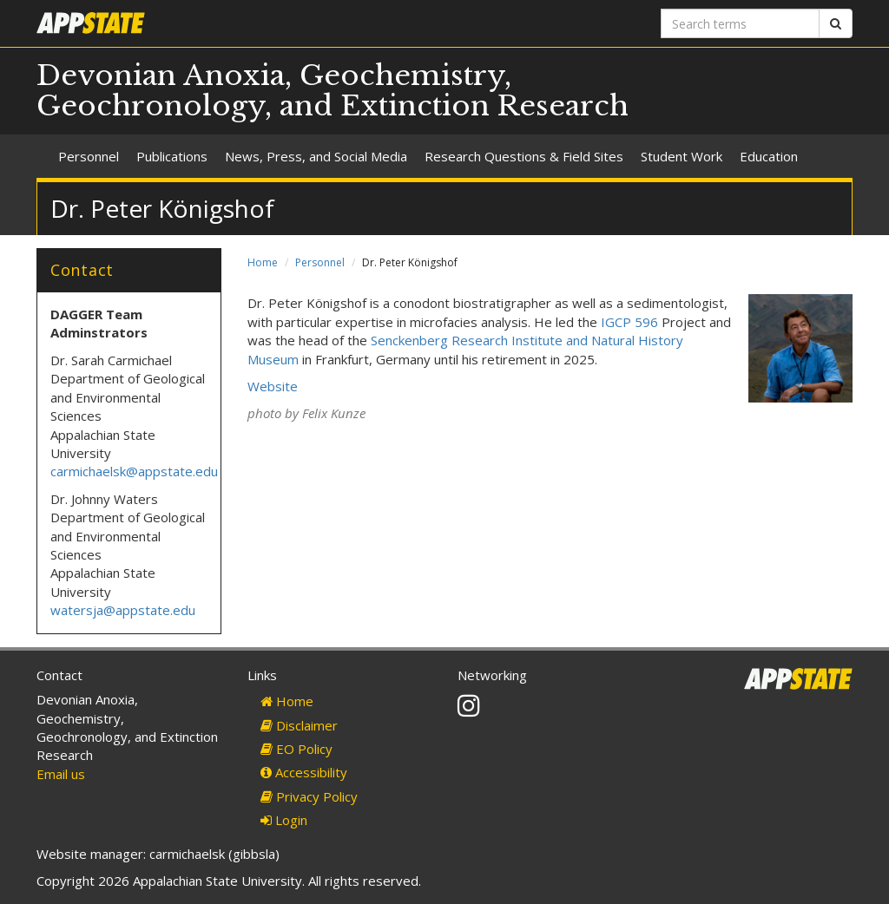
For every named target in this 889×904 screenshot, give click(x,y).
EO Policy (296, 748)
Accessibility (303, 772)
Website (272, 386)
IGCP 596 (629, 322)
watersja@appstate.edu (122, 610)
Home (262, 262)
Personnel (88, 156)
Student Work (681, 156)
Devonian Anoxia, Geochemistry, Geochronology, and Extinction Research (332, 90)
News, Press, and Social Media (316, 156)
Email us (60, 774)
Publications (171, 156)
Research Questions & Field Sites (524, 156)
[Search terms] (740, 23)
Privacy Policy (309, 796)
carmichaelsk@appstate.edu (134, 471)
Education (769, 156)
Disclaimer (299, 725)
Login (283, 820)
